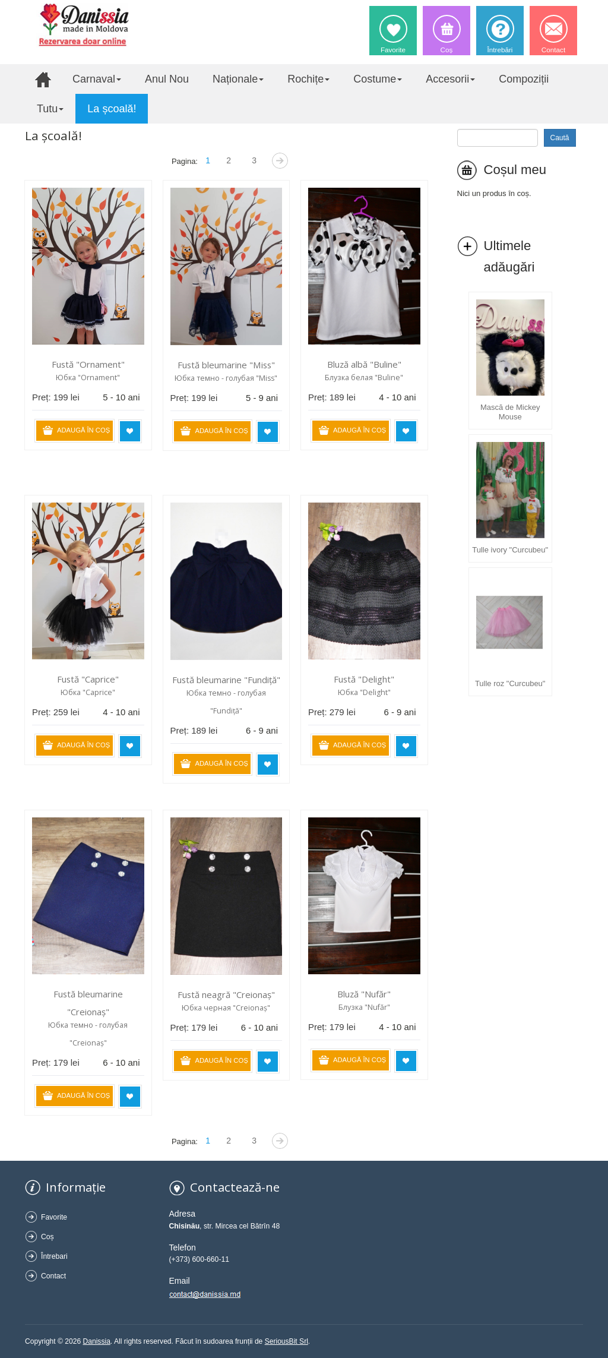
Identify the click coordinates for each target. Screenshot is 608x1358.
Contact (53, 1276)
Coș (47, 1237)
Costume (377, 79)
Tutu (50, 109)
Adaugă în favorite (130, 431)
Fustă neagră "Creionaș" (226, 994)
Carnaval (96, 79)
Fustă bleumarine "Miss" (226, 365)
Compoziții (524, 79)
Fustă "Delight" (364, 679)
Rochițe (308, 79)
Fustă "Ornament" (88, 364)
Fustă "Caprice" (88, 679)
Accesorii (450, 79)
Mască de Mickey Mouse (510, 412)
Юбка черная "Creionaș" (226, 1008)
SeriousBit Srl (286, 1341)
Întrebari (54, 1256)
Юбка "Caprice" (88, 692)
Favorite (54, 1217)
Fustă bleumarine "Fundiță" (226, 680)
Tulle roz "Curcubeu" (510, 683)
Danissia (96, 1341)
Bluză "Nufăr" (364, 994)
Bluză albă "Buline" (364, 364)
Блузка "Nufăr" (364, 1007)
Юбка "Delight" (364, 692)
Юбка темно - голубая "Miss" (226, 378)
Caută (559, 138)
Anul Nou (167, 79)
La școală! (111, 109)
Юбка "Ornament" (88, 377)
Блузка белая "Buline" (364, 377)
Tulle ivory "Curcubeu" (510, 549)
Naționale (238, 79)
